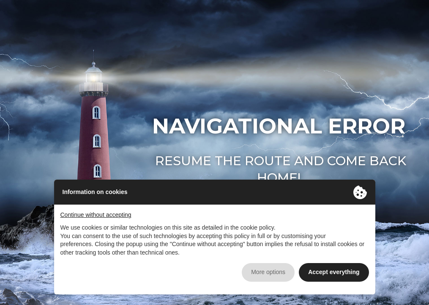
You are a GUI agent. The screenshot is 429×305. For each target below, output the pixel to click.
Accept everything (333, 272)
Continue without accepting (95, 214)
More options (268, 272)
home (277, 178)
